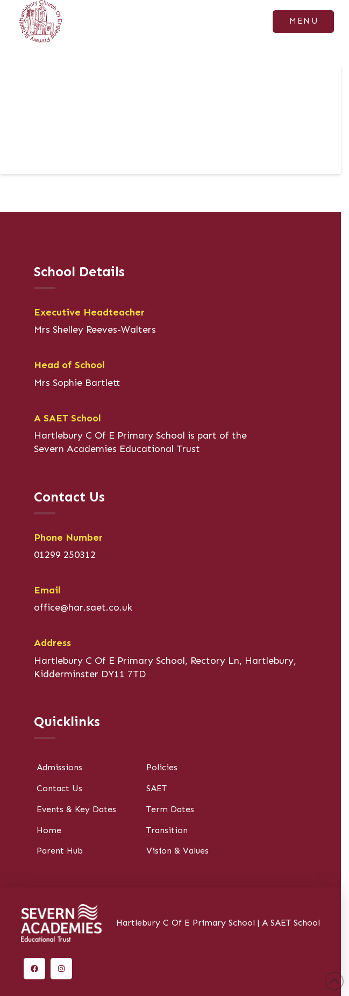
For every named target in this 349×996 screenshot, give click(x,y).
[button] (303, 21)
